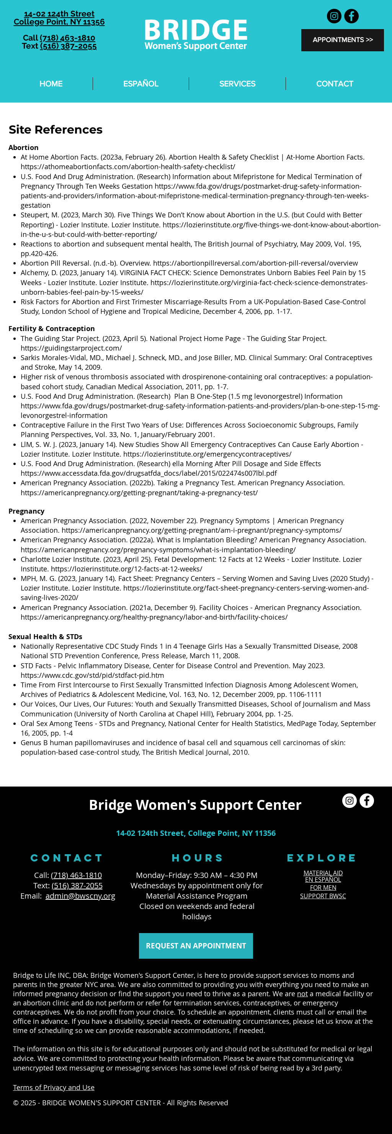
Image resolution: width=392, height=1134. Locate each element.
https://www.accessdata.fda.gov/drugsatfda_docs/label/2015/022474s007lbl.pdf (150, 473)
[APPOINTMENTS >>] (342, 40)
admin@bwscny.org (80, 896)
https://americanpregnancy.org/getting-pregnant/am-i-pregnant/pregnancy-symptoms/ (203, 530)
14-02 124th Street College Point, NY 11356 (59, 17)
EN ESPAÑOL (323, 879)
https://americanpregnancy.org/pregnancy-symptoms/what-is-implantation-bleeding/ (158, 549)
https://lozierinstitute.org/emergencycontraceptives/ (208, 453)
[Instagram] (334, 16)
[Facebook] (351, 16)
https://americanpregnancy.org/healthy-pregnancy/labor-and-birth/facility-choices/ (155, 617)
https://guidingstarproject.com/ (72, 347)
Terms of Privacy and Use (54, 1087)
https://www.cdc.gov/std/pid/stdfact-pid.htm (93, 675)
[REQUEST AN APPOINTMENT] (196, 946)
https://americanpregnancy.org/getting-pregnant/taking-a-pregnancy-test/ (140, 492)
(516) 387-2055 (68, 46)
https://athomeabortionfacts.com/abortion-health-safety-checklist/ (129, 166)
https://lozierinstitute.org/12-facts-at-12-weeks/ (127, 568)
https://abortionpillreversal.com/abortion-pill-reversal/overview (256, 263)
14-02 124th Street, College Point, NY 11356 (196, 833)
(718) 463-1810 (67, 37)
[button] (237, 83)
